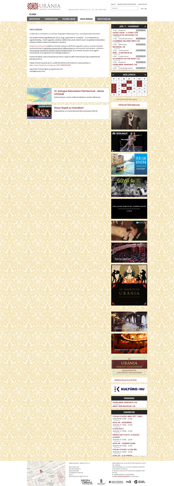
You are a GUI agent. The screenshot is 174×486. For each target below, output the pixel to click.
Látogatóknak (91, 14)
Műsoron (34, 19)
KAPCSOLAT (142, 4)
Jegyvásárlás (140, 30)
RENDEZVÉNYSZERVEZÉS (127, 4)
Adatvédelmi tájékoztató (78, 476)
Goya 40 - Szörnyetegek (124, 443)
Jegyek (130, 14)
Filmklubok (69, 19)
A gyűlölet (118, 428)
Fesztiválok (103, 19)
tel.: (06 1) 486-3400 (99, 10)
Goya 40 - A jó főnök (122, 455)
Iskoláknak (86, 19)
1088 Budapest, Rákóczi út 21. (79, 10)
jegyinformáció (75, 469)
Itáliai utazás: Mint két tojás (127, 416)
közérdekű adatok (76, 473)
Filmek (32, 14)
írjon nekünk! (74, 471)
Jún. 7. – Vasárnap (129, 26)
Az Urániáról (71, 14)
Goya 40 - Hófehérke (122, 422)
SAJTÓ (113, 4)
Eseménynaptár (113, 14)
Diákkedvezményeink (38, 46)
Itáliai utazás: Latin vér (125, 449)
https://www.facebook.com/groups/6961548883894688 (50, 65)
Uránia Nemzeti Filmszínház (126, 99)
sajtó (71, 474)
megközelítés (74, 467)
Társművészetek (50, 14)
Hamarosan (51, 19)
